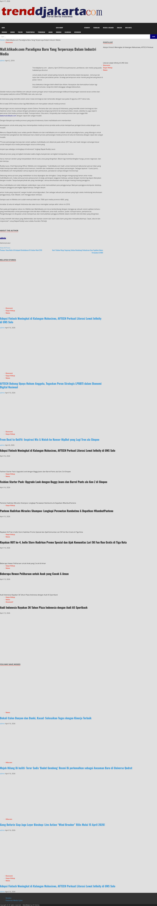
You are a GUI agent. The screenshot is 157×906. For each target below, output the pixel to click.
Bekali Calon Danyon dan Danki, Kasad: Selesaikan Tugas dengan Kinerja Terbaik (45, 718)
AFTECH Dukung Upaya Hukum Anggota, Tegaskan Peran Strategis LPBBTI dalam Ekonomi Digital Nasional (51, 385)
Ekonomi (4, 32)
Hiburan (58, 32)
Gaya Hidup (59, 28)
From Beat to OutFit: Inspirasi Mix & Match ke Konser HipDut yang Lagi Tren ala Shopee (49, 439)
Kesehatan (77, 32)
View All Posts (5, 248)
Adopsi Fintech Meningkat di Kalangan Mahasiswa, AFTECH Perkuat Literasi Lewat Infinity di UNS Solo (50, 320)
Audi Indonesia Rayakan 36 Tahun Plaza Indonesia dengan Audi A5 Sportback (29, 595)
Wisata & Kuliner (108, 28)
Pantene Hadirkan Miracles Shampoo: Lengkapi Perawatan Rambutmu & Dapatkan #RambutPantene (38, 503)
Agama (50, 32)
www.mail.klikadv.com (8, 116)
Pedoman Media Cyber (14, 900)
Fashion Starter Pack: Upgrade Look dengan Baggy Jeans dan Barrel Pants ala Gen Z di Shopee (35, 471)
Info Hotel (128, 28)
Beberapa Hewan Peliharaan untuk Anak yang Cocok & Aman (23, 563)
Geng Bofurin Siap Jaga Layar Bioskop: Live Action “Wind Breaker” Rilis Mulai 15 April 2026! (52, 825)
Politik (20, 32)
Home (2, 40)
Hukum (12, 32)
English (119, 28)
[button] (78, 24)
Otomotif (87, 28)
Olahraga (68, 32)
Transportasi (30, 32)
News (3, 28)
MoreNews (26, 905)
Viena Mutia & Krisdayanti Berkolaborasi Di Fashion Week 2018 (21, 250)
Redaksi (8, 898)
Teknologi (96, 28)
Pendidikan (41, 32)
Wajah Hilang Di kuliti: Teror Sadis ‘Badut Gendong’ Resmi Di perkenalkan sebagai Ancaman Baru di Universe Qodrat (66, 768)
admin (2, 60)
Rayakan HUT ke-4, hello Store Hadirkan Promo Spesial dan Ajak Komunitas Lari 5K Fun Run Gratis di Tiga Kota (41, 532)
